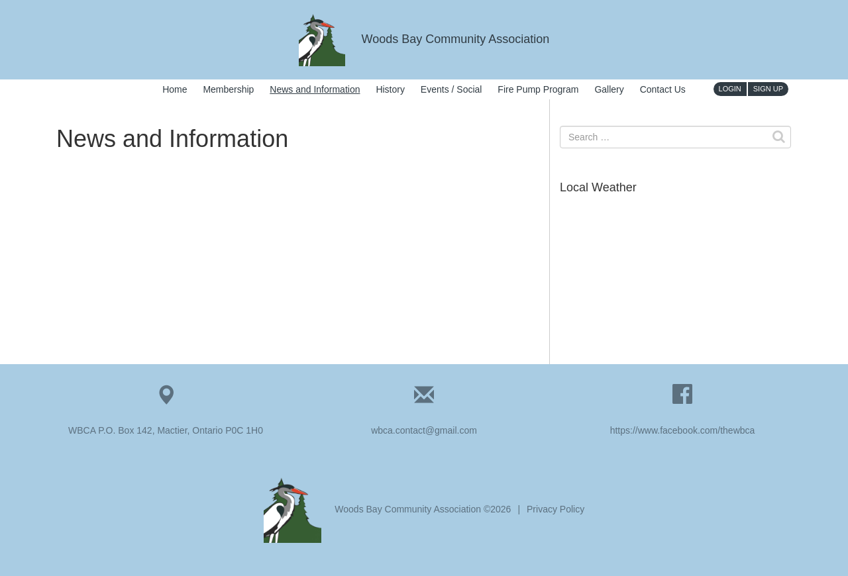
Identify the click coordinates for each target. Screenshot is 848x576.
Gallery (608, 89)
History (390, 89)
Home (174, 89)
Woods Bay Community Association (424, 39)
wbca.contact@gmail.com (424, 430)
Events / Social (451, 89)
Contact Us (663, 89)
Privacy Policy (555, 509)
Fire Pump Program (538, 89)
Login (730, 89)
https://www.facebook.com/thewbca (682, 430)
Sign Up (768, 89)
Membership (228, 89)
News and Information (315, 89)
